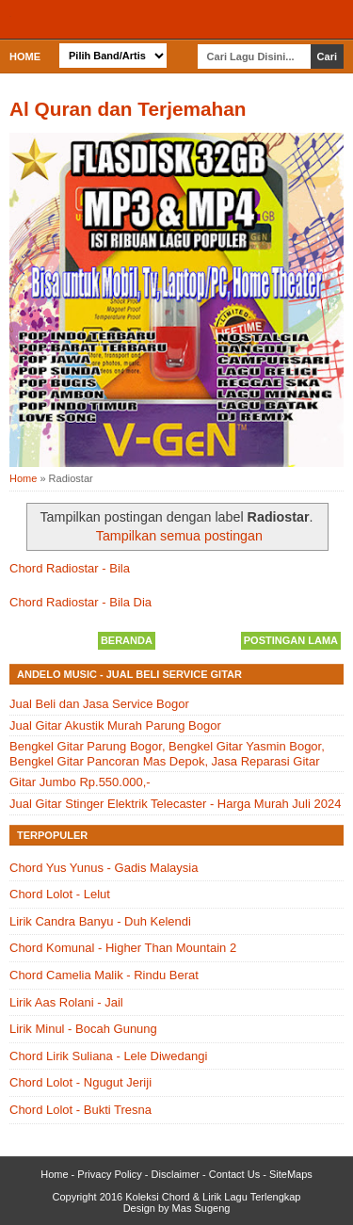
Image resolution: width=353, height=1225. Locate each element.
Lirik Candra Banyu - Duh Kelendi (100, 921)
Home (24, 56)
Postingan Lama (291, 640)
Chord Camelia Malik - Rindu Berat (104, 975)
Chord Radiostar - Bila (69, 568)
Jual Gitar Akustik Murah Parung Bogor (115, 725)
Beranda (126, 640)
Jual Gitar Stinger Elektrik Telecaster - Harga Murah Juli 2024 (175, 804)
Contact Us (234, 1174)
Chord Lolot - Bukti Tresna (80, 1110)
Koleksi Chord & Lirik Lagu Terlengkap (212, 1196)
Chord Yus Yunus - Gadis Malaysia (103, 868)
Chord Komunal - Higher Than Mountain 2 (122, 948)
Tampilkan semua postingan (179, 535)
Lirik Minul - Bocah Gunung (83, 1029)
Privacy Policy (109, 1174)
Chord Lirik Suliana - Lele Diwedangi (108, 1056)
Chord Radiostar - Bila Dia (80, 602)
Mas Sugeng (201, 1208)
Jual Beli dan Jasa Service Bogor (99, 704)
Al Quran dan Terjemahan (128, 109)
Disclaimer (176, 1174)
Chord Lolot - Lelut (59, 894)
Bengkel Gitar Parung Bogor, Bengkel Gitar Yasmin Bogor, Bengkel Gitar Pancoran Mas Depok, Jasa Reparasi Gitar (167, 753)
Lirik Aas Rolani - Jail (66, 1002)
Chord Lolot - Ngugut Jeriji (80, 1082)
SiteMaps (291, 1174)
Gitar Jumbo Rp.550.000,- (80, 782)
